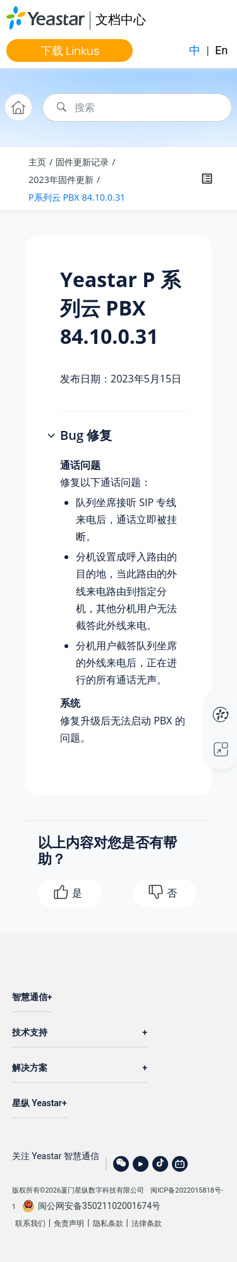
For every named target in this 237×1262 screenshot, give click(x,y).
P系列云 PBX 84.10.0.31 (76, 197)
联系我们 (30, 1223)
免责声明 (69, 1223)
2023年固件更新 (61, 180)
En (221, 50)
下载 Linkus (69, 50)
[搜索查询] (137, 107)
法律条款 (146, 1223)
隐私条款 (108, 1223)
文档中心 (120, 19)
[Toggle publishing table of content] (206, 178)
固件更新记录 (82, 162)
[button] (52, 436)
